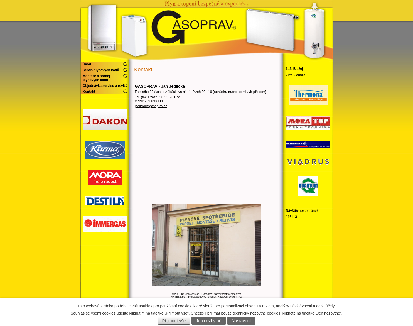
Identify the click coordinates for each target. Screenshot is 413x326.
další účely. (325, 306)
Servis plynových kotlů (101, 70)
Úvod (87, 64)
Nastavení (241, 320)
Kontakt (89, 92)
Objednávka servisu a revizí (104, 86)
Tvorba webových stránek (202, 296)
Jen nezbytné (209, 320)
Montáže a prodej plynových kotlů (96, 78)
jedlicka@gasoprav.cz (151, 106)
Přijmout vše (174, 320)
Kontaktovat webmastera (227, 294)
